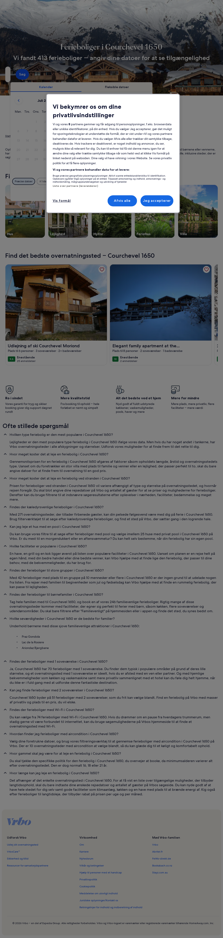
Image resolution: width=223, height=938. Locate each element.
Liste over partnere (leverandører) (75, 185)
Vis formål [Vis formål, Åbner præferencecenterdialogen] (62, 201)
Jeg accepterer (157, 201)
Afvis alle (122, 201)
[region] (113, 153)
